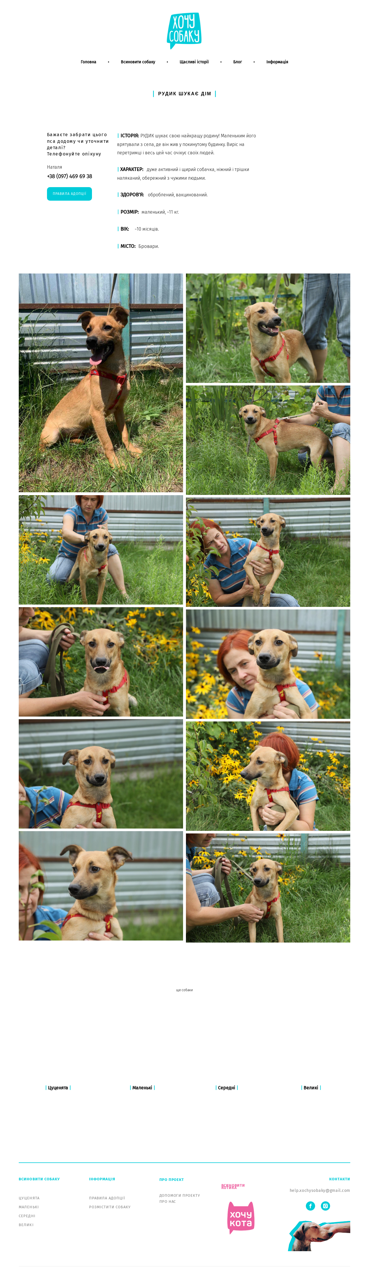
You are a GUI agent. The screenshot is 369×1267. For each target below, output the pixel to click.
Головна (88, 68)
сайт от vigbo (184, 1253)
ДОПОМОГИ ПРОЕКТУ (179, 1169)
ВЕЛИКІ (26, 1198)
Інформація (277, 68)
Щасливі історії (194, 68)
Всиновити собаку (138, 68)
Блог (237, 68)
